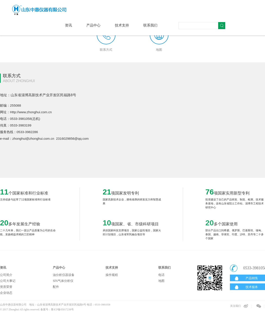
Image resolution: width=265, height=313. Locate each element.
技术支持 (122, 25)
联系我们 (150, 25)
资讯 (68, 25)
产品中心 (93, 25)
